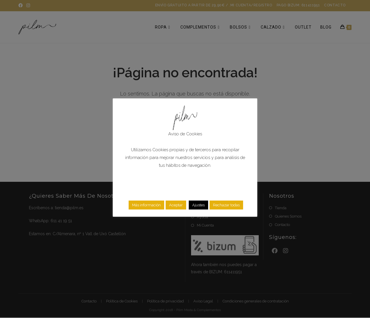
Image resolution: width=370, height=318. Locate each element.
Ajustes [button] (198, 205)
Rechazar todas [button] (226, 205)
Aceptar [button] (176, 205)
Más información (146, 205)
